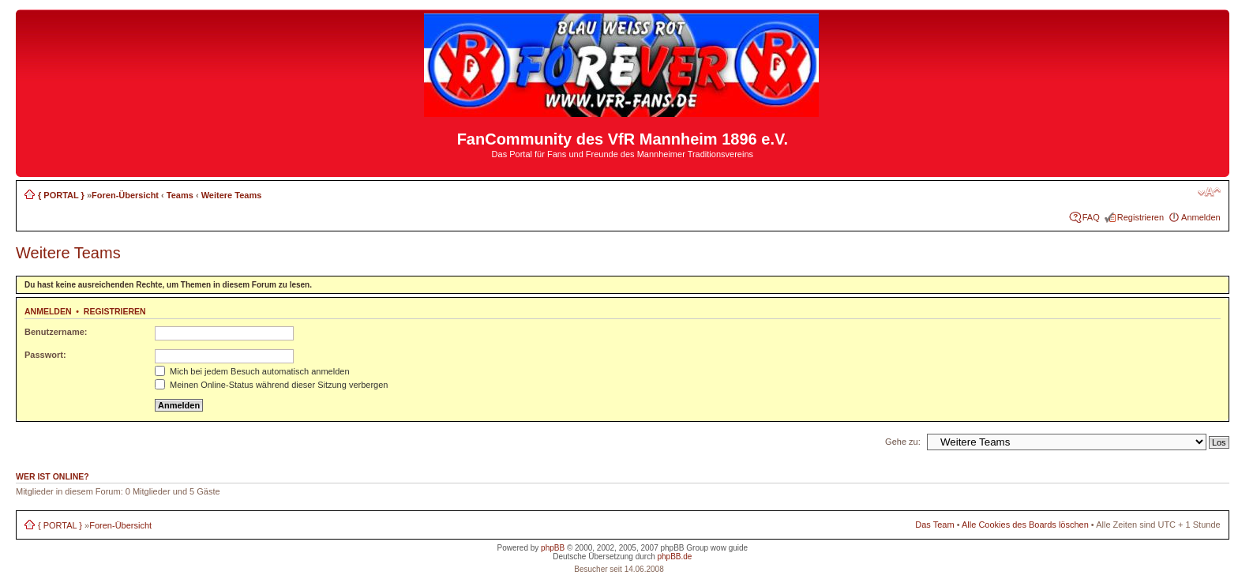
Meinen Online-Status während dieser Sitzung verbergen (271, 384)
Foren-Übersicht (125, 195)
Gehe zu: (903, 441)
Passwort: (45, 354)
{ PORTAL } (61, 195)
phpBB (553, 548)
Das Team (934, 524)
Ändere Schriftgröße (1209, 192)
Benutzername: (55, 332)
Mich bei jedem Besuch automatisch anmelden (252, 371)
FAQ (1091, 217)
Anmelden (1201, 217)
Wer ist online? (52, 476)
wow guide (729, 548)
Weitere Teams (231, 195)
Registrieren (1140, 217)
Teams (180, 195)
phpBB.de (674, 556)
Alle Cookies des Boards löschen (1025, 524)
